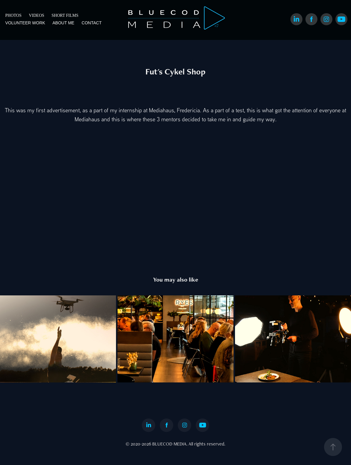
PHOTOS (13, 15)
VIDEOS (36, 15)
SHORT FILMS (65, 15)
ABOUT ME (63, 22)
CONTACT (92, 22)
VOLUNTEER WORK (25, 22)
